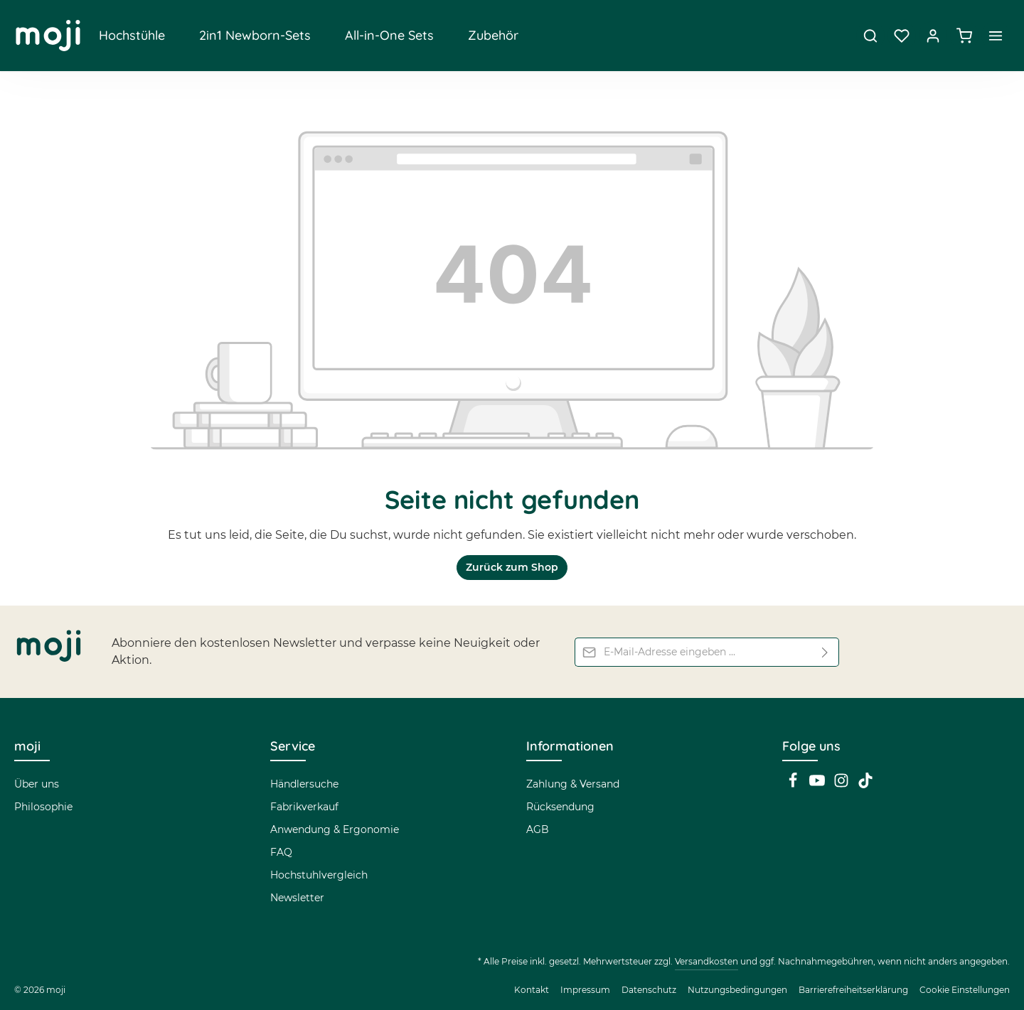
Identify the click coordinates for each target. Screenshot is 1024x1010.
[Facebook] (794, 784)
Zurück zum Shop (512, 567)
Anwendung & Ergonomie (334, 829)
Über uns (36, 784)
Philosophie (43, 806)
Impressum (585, 989)
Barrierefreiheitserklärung (853, 989)
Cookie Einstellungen (964, 989)
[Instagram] (842, 784)
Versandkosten (706, 961)
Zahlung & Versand (572, 784)
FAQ (281, 852)
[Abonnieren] (825, 652)
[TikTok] (865, 784)
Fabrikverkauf (304, 806)
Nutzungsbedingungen (737, 989)
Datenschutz (649, 989)
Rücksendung (560, 806)
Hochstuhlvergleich (319, 875)
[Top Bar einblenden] (995, 35)
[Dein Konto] (933, 35)
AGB (537, 829)
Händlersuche (304, 784)
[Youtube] (818, 784)
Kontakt (531, 989)
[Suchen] (870, 35)
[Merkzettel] (901, 35)
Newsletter (297, 897)
